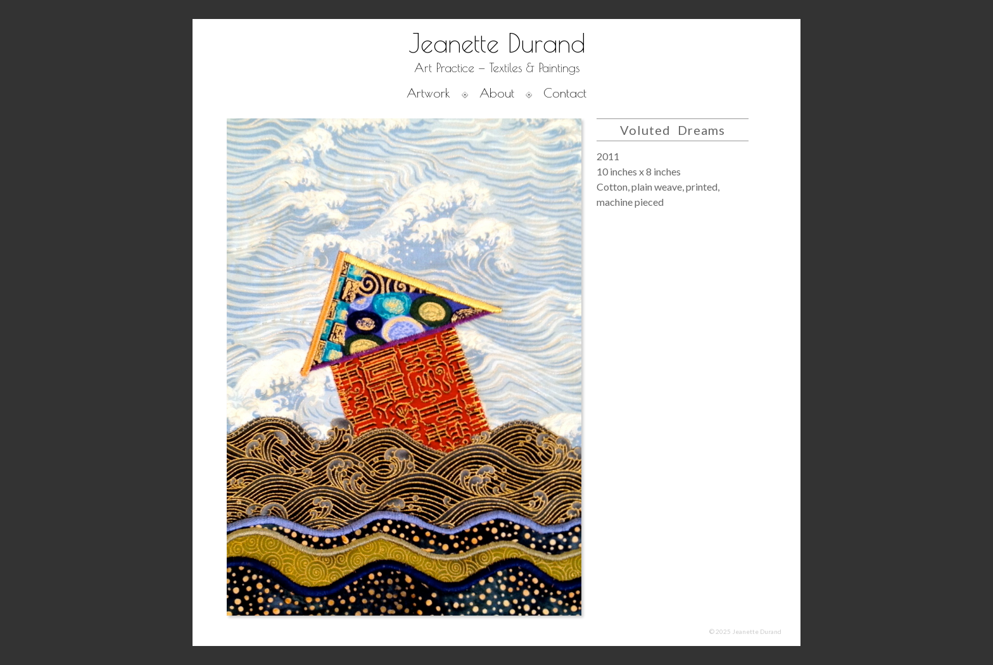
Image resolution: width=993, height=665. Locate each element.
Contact (564, 93)
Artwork (428, 93)
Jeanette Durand (496, 43)
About (496, 93)
